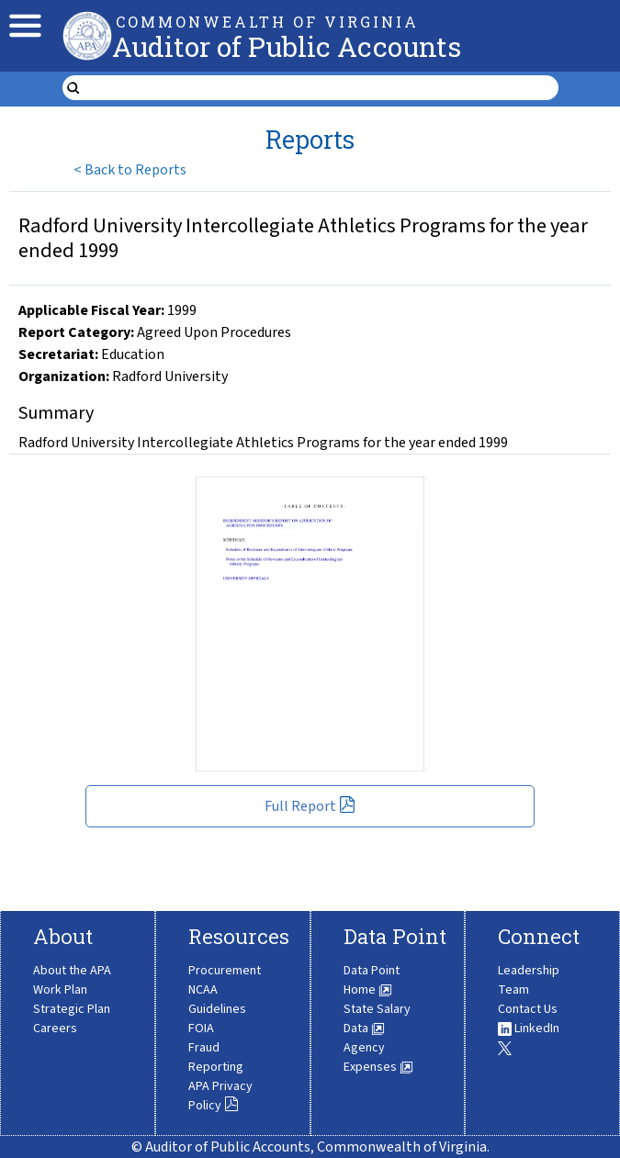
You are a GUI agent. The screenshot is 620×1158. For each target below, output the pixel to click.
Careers (55, 1028)
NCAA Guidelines (217, 999)
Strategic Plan (71, 1009)
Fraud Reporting (215, 1057)
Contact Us (528, 1009)
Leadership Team (528, 980)
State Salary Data (377, 1019)
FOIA (201, 1028)
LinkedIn (528, 1028)
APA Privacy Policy (220, 1096)
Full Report (310, 806)
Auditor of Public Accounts (286, 46)
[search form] (321, 88)
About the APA (72, 970)
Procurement (224, 970)
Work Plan (60, 990)
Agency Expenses (378, 1057)
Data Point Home (372, 980)
